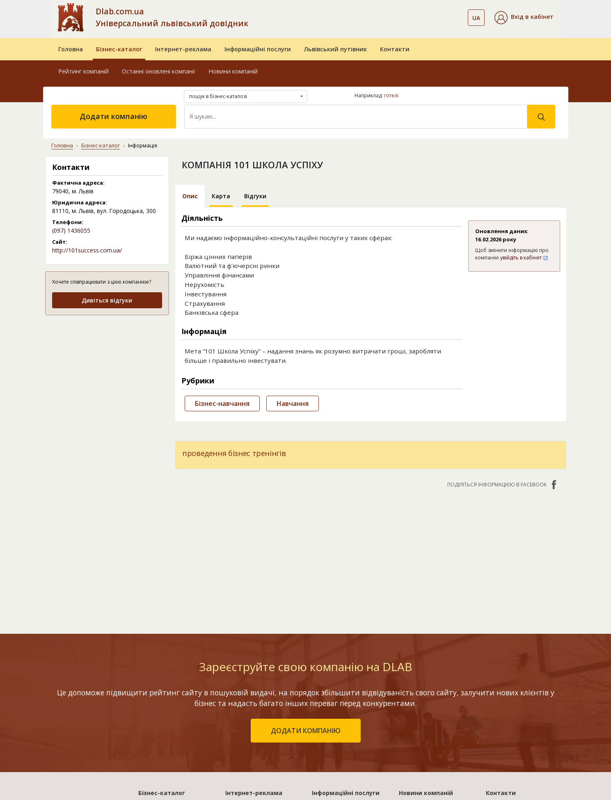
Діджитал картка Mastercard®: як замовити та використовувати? (426, 755)
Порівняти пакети (251, 752)
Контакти (395, 49)
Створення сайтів (338, 741)
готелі (391, 95)
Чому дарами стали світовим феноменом (430, 726)
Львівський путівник (335, 49)
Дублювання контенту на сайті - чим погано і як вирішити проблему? (435, 701)
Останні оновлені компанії (158, 71)
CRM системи (331, 717)
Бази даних (328, 693)
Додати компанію (113, 116)
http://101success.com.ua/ (87, 250)
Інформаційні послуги (257, 49)
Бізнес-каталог (119, 49)
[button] (524, 17)
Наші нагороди (507, 717)
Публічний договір (513, 705)
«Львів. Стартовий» (254, 693)
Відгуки (255, 196)
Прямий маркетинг (339, 729)
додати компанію (306, 615)
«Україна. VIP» (245, 741)
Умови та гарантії (512, 729)
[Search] (355, 116)
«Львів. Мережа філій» (257, 705)
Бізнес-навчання (222, 403)
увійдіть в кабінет (524, 257)
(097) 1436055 (71, 230)
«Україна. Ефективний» (259, 717)
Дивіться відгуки (107, 300)
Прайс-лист (502, 741)
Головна (70, 49)
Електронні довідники (344, 705)
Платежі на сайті (510, 752)
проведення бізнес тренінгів (234, 453)
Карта (221, 196)
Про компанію (506, 693)
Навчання (293, 403)
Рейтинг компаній (83, 71)
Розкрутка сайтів (337, 752)
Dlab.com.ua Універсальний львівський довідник (172, 17)
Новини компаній (233, 71)
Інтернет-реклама (183, 49)
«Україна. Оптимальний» (261, 729)
